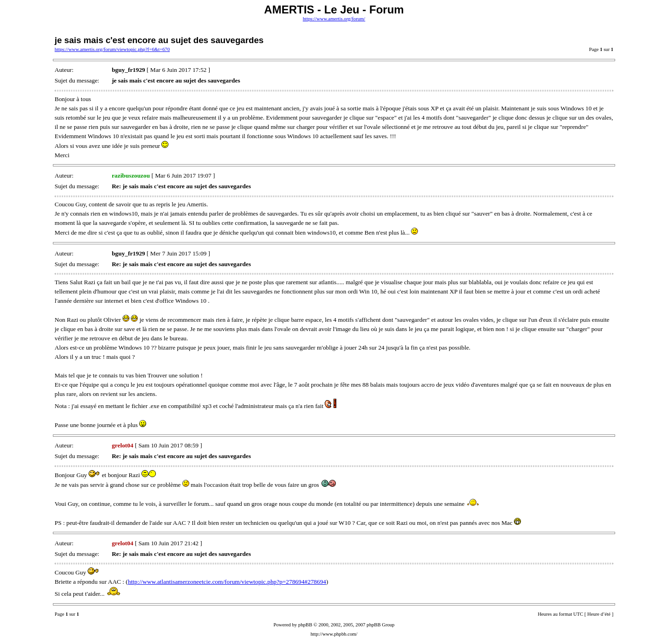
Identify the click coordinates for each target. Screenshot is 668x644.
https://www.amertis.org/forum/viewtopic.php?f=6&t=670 (112, 49)
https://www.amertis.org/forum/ (334, 18)
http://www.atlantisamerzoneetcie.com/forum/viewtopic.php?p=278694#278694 (227, 581)
